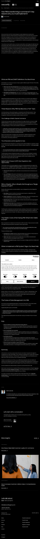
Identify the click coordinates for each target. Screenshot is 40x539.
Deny (7, 281)
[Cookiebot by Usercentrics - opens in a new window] (34, 257)
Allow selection (20, 281)
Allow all (32, 281)
